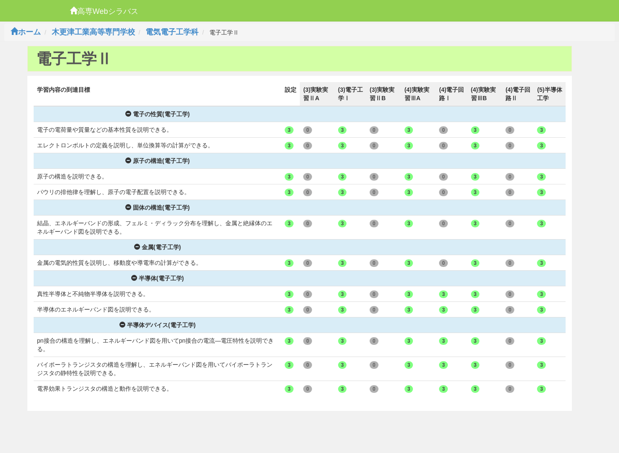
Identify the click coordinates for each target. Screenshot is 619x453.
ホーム (26, 32)
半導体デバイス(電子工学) (157, 325)
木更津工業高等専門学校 (93, 32)
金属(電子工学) (157, 247)
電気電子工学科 (171, 32)
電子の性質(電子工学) (157, 114)
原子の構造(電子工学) (157, 160)
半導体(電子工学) (157, 278)
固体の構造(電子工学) (157, 207)
